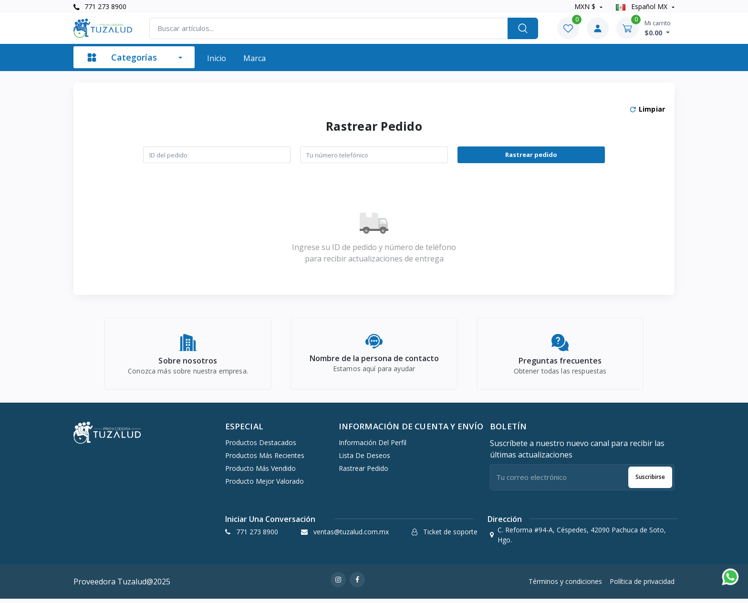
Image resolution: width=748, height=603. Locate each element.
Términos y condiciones (565, 585)
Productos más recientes (264, 459)
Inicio (216, 58)
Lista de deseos (364, 459)
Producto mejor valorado (264, 484)
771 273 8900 (99, 6)
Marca (254, 58)
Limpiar (647, 109)
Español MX (642, 6)
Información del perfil (372, 446)
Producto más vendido (260, 472)
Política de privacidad (642, 585)
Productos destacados (260, 446)
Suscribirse (650, 481)
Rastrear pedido (531, 154)
